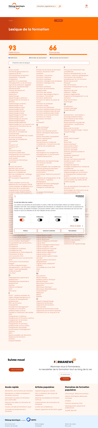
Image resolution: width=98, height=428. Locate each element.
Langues (68, 401)
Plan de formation (70, 85)
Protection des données (11, 426)
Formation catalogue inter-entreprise (49, 81)
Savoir (66, 140)
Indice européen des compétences (48, 166)
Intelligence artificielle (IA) (45, 187)
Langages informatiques (45, 192)
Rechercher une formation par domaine (19, 391)
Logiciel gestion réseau (44, 237)
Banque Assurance (15, 166)
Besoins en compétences (17, 172)
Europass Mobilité (15, 341)
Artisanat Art (13, 145)
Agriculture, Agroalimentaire (19, 87)
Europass (12, 339)
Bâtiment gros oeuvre (16, 168)
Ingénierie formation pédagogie (47, 183)
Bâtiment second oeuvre (17, 170)
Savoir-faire (67, 142)
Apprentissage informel (17, 111)
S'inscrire (65, 379)
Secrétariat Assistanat (71, 155)
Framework (40, 122)
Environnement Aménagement (20, 329)
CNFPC (11, 231)
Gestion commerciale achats (46, 131)
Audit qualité (13, 158)
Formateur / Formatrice (44, 75)
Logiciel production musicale (46, 248)
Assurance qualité (15, 150)
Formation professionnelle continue (48, 109)
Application (13, 94)
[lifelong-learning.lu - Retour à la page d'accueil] (17, 6)
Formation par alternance (45, 107)
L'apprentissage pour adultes (45, 391)
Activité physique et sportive (19, 75)
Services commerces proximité (74, 159)
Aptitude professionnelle (17, 130)
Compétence (13, 246)
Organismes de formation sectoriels (48, 310)
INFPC (38, 176)
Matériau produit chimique (45, 279)
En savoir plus (65, 374)
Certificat (12, 207)
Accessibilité (38, 426)
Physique (67, 83)
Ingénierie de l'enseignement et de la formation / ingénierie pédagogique (48, 180)
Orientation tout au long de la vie (47, 312)
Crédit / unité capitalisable (18, 269)
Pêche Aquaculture (71, 81)
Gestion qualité (41, 140)
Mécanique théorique (44, 287)
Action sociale (14, 70)
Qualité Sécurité (70, 110)
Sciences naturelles (71, 150)
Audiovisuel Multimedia (17, 156)
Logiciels (39, 265)
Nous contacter (16, 369)
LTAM (38, 269)
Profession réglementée (72, 94)
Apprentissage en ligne (17, 107)
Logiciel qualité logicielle (45, 250)
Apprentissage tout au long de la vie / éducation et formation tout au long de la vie (21, 126)
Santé (66, 136)
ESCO (11, 333)
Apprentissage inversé (16, 113)
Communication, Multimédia (19, 241)
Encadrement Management (19, 307)
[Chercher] (49, 63)
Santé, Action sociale (71, 138)
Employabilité (13, 305)
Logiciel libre (40, 243)
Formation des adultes (44, 92)
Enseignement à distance (17, 316)
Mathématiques (42, 281)
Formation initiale (42, 105)
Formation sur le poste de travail (47, 115)
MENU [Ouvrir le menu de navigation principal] (86, 7)
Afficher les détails (75, 226)
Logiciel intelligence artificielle (47, 241)
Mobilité (39, 296)
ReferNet (67, 126)
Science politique (70, 144)
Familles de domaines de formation (48, 70)
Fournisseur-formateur (43, 119)
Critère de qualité (15, 271)
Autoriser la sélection (49, 230)
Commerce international (17, 235)
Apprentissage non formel (18, 115)
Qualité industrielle (70, 108)
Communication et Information (20, 239)
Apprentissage (14, 96)
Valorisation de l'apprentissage (74, 244)
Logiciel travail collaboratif (45, 263)
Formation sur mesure (43, 117)
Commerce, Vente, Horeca (18, 237)
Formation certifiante (43, 87)
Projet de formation (70, 100)
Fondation (39, 73)
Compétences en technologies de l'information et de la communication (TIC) (20, 254)
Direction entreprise (16, 287)
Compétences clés (15, 250)
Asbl (10, 149)
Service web (68, 157)
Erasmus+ (12, 331)
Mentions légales (39, 424)
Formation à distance (43, 77)
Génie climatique (42, 127)
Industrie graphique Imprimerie (47, 168)
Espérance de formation (17, 337)
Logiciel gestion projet (44, 235)
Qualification (68, 106)
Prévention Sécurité (70, 90)
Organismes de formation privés (47, 309)
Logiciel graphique (43, 239)
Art (10, 143)
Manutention (41, 276)
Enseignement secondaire (18, 327)
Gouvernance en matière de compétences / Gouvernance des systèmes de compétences (48, 144)
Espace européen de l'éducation (20, 335)
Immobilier (40, 165)
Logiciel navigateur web (45, 246)
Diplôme (12, 285)
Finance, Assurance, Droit (45, 71)
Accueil (11, 20)
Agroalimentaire (14, 88)
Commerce (13, 233)
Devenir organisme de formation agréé (48, 409)
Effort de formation (15, 303)
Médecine (40, 293)
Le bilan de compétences (44, 407)
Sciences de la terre (71, 146)
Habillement (40, 150)
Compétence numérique (17, 248)
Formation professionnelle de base (48, 111)
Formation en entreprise (44, 103)
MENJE (38, 294)
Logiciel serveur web (43, 254)
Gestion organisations (44, 138)
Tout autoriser (72, 230)
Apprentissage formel (16, 109)
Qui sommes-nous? (10, 424)
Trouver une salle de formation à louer (18, 407)
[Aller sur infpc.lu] (20, 421)
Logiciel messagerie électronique (48, 245)
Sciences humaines (71, 148)
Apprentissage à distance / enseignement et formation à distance (19, 100)
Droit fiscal (13, 291)
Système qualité (69, 182)
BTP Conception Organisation (19, 178)
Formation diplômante (44, 98)
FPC (37, 120)
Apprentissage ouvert (16, 117)
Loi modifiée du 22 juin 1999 (45, 267)
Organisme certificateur (44, 303)
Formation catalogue (43, 79)
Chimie (11, 214)
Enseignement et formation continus (21, 318)
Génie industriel (42, 129)
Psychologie (68, 102)
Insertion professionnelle (44, 185)
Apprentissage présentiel (17, 122)
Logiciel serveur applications (46, 252)
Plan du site (68, 426)
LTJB (37, 271)
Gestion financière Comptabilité (47, 136)
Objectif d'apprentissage (45, 301)
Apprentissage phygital (17, 120)
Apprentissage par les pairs (18, 119)
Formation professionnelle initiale (47, 113)
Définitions (13, 58)
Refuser (25, 230)
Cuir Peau (12, 273)
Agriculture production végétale (20, 85)
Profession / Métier (70, 92)
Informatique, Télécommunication (48, 174)
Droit (11, 289)
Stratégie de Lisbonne (71, 165)
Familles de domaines (38, 58)
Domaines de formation (60, 58)
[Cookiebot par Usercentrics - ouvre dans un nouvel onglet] (77, 196)
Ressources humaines (71, 128)
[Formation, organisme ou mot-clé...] (46, 6)
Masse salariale (41, 277)
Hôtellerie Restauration (44, 156)
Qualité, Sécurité (70, 410)
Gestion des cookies (70, 424)
